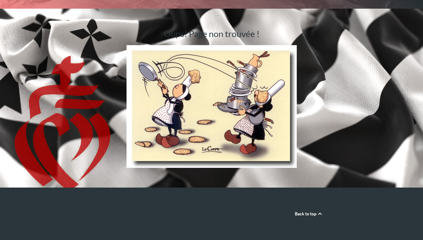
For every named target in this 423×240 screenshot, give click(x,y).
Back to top (309, 213)
